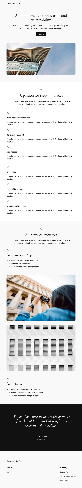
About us (41, 34)
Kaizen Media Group (15, 3)
